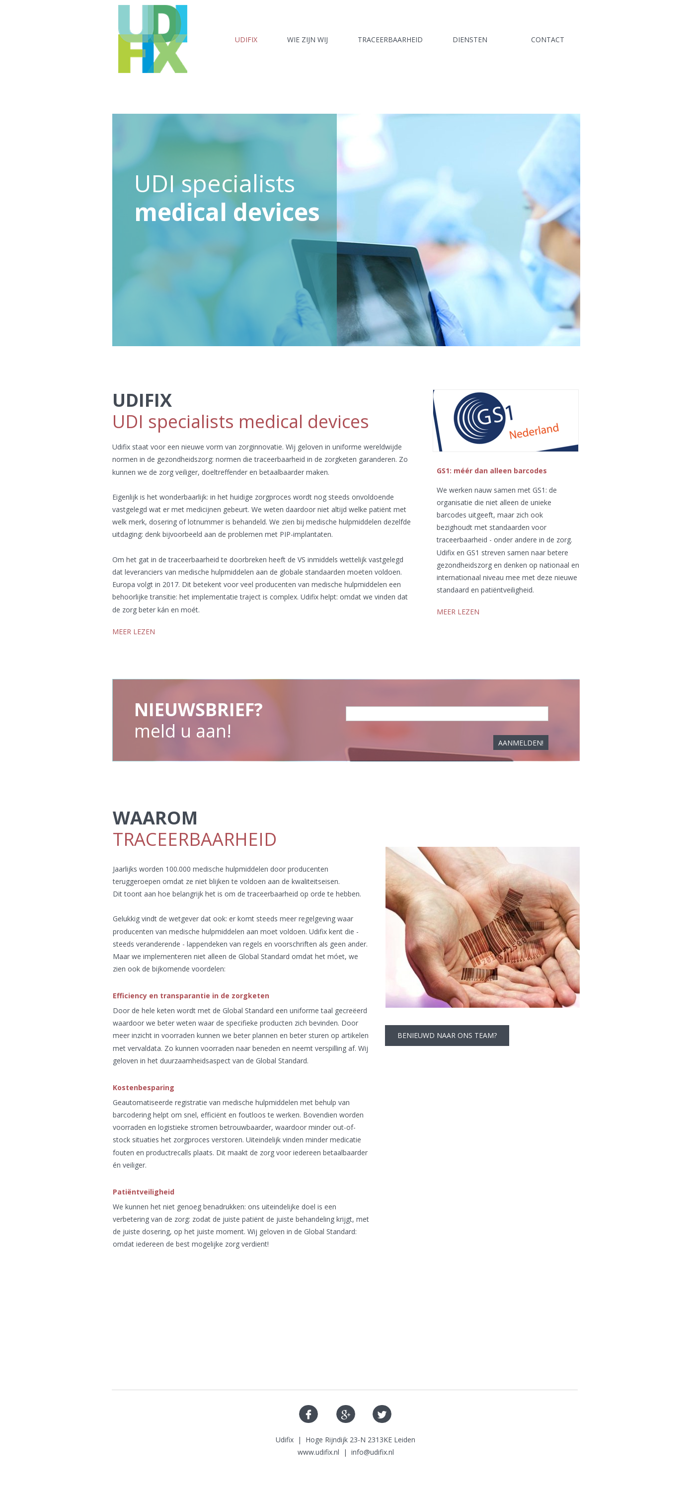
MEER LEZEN (133, 631)
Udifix (246, 39)
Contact (547, 39)
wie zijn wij (307, 39)
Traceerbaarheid (390, 39)
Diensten (470, 39)
